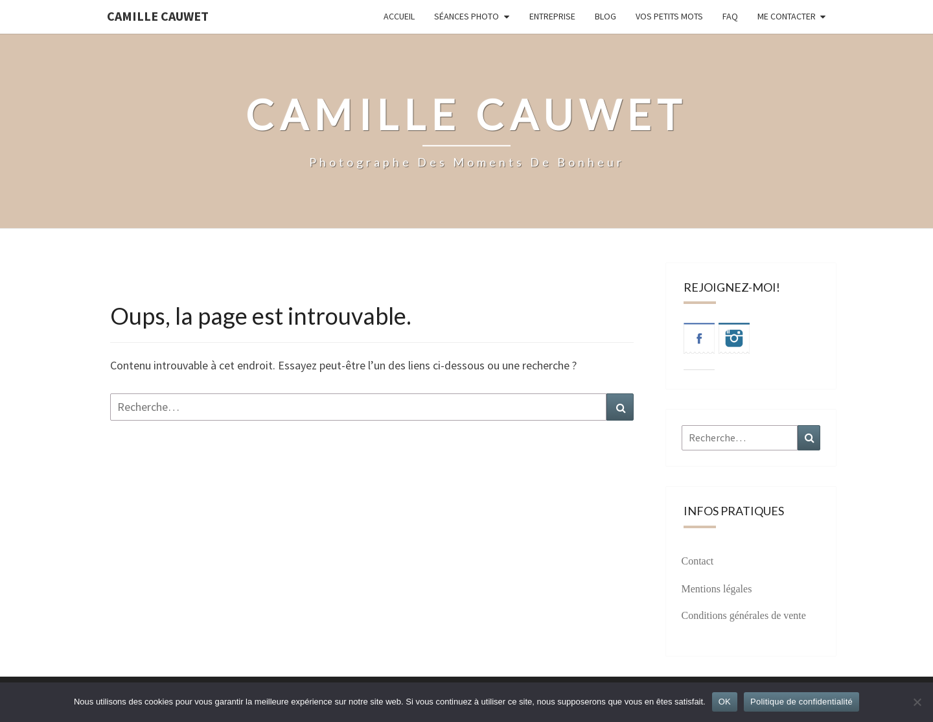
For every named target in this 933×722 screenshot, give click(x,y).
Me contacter (786, 16)
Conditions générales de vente (744, 615)
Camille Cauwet (158, 16)
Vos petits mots (669, 16)
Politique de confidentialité (801, 701)
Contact (698, 560)
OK (725, 701)
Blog (605, 16)
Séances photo (466, 16)
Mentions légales (717, 588)
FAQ (730, 16)
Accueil (399, 16)
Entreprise (552, 16)
